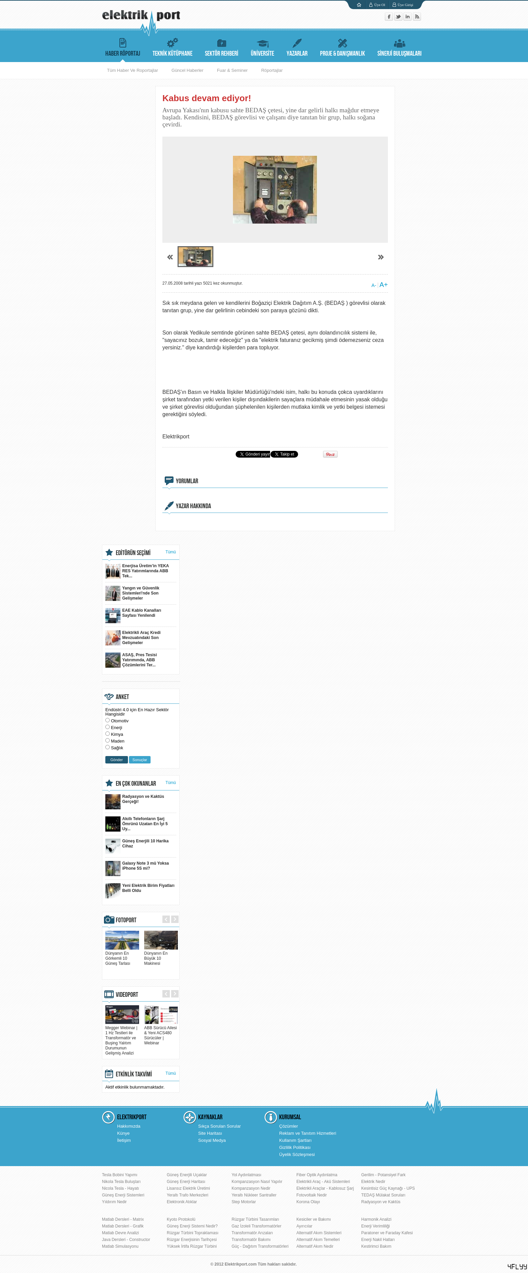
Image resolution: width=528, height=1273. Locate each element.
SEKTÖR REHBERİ (221, 46)
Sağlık (117, 747)
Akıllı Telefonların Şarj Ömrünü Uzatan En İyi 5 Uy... (136, 824)
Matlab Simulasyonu (120, 1246)
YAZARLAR (297, 46)
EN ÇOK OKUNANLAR (136, 784)
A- (373, 285)
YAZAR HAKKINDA (193, 506)
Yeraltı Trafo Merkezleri (187, 1195)
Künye (123, 1133)
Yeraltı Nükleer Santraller (254, 1195)
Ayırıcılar (304, 1226)
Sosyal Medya (212, 1140)
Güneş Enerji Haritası (186, 1182)
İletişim (124, 1140)
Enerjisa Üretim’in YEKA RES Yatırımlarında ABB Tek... (137, 571)
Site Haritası (210, 1133)
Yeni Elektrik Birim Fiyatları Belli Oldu (140, 890)
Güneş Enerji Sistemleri (123, 1195)
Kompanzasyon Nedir (251, 1188)
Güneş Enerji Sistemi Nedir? (192, 1226)
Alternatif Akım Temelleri (318, 1240)
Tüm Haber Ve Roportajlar (132, 70)
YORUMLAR (187, 481)
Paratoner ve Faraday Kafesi (387, 1233)
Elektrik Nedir (373, 1182)
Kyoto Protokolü (181, 1219)
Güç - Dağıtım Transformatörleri (260, 1246)
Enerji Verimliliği (375, 1226)
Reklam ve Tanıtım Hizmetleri (307, 1133)
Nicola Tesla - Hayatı (120, 1188)
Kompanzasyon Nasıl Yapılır (257, 1182)
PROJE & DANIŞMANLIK (342, 46)
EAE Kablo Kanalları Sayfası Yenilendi (133, 615)
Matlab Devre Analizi (120, 1233)
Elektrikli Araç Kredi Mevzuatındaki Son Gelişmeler (133, 637)
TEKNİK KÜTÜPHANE (172, 46)
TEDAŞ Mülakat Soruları (383, 1195)
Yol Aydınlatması (246, 1175)
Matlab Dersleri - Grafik (122, 1226)
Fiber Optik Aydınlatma (316, 1175)
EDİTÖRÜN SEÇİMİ (133, 553)
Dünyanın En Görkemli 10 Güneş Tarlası (122, 956)
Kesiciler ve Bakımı (313, 1219)
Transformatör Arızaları (252, 1233)
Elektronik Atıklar (182, 1202)
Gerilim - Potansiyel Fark (383, 1175)
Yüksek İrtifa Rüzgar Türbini (192, 1246)
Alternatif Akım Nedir (314, 1246)
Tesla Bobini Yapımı (119, 1175)
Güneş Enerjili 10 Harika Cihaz (136, 846)
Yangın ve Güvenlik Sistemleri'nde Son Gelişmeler (132, 593)
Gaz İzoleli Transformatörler (256, 1226)
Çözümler (288, 1126)
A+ (383, 284)
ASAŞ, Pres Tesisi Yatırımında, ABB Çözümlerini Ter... (131, 660)
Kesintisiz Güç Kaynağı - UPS (388, 1188)
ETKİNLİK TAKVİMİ (134, 1074)
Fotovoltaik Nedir (311, 1195)
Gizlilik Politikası (295, 1147)
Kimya (117, 734)
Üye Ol (379, 5)
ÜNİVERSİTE (262, 46)
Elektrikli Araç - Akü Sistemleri (323, 1182)
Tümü (170, 552)
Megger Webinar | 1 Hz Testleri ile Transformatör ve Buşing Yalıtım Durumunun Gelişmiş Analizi (122, 1037)
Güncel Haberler (187, 70)
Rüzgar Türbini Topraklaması (192, 1233)
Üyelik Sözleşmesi (297, 1154)
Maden (118, 741)
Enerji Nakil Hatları (378, 1240)
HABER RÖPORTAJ (122, 46)
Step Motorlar (244, 1202)
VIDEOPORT (127, 995)
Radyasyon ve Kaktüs (380, 1202)
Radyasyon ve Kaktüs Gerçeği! (134, 801)
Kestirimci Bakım (376, 1246)
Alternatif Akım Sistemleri (318, 1233)
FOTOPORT (126, 920)
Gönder (116, 760)
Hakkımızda (128, 1126)
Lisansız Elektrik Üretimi (188, 1188)
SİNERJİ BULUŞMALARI (399, 46)
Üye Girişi (405, 5)
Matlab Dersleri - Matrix (123, 1219)
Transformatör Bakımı (251, 1240)
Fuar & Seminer (232, 70)
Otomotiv (120, 720)
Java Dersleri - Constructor (126, 1240)
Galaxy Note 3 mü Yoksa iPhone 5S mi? (137, 868)
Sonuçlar (139, 760)
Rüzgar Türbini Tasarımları (255, 1219)
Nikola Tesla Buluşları (121, 1182)
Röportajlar (272, 70)
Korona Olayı (308, 1202)
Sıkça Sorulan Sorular (219, 1126)
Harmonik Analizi (376, 1219)
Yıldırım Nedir (114, 1202)
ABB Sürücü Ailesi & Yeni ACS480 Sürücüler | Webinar (161, 1032)
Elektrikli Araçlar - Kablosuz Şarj (325, 1188)
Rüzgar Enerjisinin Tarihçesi (192, 1240)
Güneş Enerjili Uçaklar (187, 1175)
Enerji (116, 727)
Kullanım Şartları (295, 1140)
